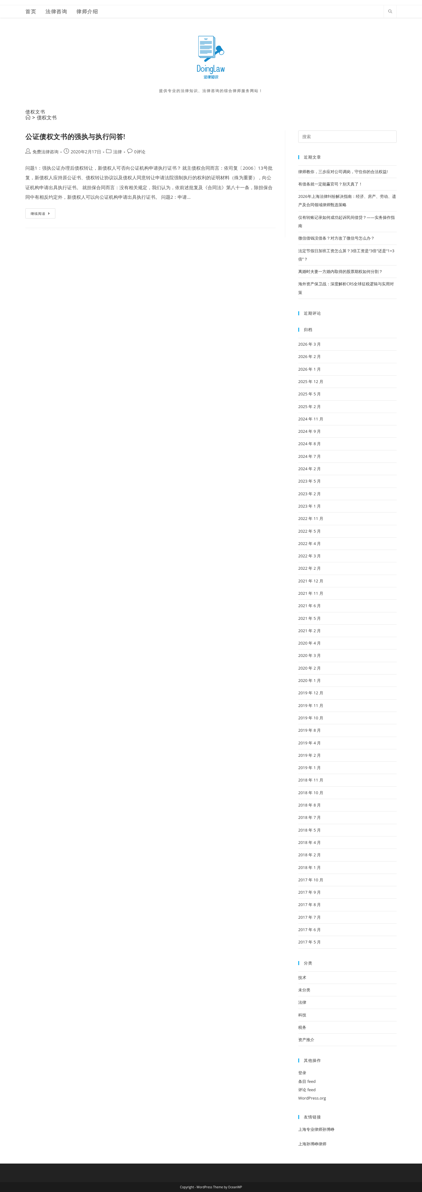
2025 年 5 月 (309, 394)
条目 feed (307, 1081)
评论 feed (307, 1089)
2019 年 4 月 (309, 743)
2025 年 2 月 (309, 406)
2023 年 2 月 (309, 493)
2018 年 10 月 (310, 792)
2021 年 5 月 (309, 618)
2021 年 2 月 (309, 630)
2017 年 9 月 (309, 892)
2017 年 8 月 (309, 904)
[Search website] (390, 11)
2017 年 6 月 (309, 929)
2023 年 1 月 (309, 506)
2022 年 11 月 (310, 518)
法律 (117, 152)
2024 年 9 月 (309, 431)
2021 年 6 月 (309, 605)
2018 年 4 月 (309, 842)
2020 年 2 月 (309, 668)
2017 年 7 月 (309, 917)
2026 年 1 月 (309, 369)
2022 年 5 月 (309, 531)
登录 (302, 1072)
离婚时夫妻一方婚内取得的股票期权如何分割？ (340, 271)
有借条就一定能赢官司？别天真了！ (330, 184)
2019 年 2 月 (309, 755)
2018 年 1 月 (309, 867)
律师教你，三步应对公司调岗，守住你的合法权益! (343, 171)
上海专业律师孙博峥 (316, 1129)
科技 (302, 1015)
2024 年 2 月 (309, 468)
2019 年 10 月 (310, 718)
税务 (302, 1027)
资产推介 (306, 1039)
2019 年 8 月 (309, 730)
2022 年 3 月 (309, 556)
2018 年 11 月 (310, 780)
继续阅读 (41, 215)
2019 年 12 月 (310, 693)
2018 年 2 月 (309, 855)
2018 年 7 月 (309, 817)
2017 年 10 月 (310, 880)
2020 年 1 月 (309, 680)
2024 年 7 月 (309, 456)
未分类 (304, 990)
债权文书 (47, 117)
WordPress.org (312, 1098)
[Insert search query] (347, 136)
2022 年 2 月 (309, 568)
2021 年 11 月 (310, 593)
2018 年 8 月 (309, 805)
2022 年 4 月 (309, 543)
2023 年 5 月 (309, 481)
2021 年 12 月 (310, 581)
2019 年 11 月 (310, 705)
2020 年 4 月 (309, 643)
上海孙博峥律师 (312, 1144)
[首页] (27, 117)
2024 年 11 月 (310, 419)
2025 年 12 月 (310, 381)
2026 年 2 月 (309, 356)
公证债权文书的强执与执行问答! (75, 136)
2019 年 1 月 (309, 767)
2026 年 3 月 (309, 344)
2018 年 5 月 (309, 830)
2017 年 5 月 (309, 942)
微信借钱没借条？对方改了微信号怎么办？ (336, 238)
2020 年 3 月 (309, 655)
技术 (302, 977)
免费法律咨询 (45, 152)
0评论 (139, 152)
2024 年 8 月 (309, 443)
